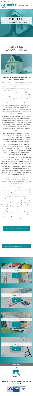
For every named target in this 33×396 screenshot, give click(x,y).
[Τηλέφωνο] (27, 5)
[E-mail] (23, 5)
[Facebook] (19, 5)
